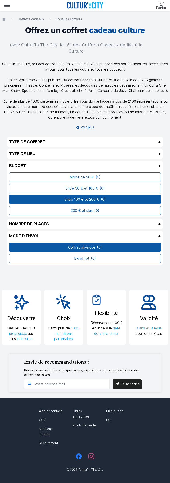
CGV (42, 420)
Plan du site (114, 411)
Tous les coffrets (69, 19)
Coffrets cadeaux (31, 19)
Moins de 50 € (85, 177)
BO (108, 420)
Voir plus (85, 127)
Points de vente (84, 425)
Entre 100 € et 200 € (85, 199)
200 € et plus (85, 210)
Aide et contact (50, 411)
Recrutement (48, 443)
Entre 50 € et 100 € (85, 188)
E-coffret (85, 258)
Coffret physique (85, 247)
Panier (161, 8)
